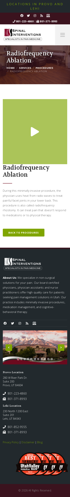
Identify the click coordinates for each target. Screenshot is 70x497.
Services (25, 68)
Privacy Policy (11, 442)
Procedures (44, 68)
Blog (40, 442)
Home (11, 68)
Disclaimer (27, 442)
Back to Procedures (23, 232)
